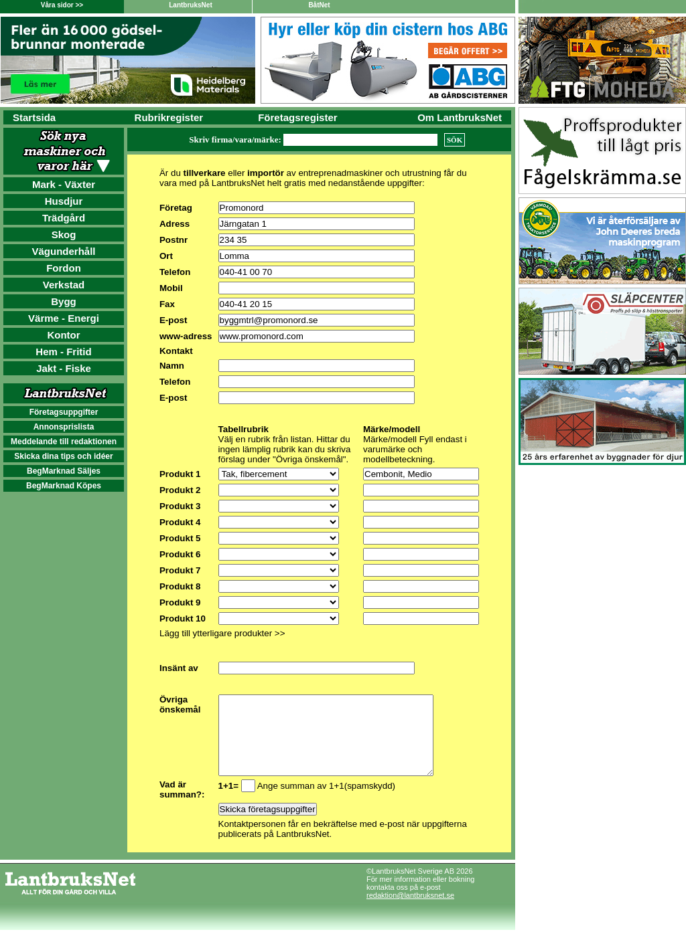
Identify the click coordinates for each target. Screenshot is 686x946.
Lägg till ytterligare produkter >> (222, 633)
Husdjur (64, 201)
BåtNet (319, 5)
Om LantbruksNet (459, 117)
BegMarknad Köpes (63, 485)
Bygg (63, 301)
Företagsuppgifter (63, 412)
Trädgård (63, 217)
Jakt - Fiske (63, 368)
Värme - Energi (63, 318)
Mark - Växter (63, 184)
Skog (64, 234)
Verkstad (64, 284)
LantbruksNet (190, 5)
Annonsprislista (63, 427)
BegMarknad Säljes (63, 471)
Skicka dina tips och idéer (63, 456)
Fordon (63, 268)
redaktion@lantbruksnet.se (410, 911)
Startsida (34, 117)
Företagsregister (297, 117)
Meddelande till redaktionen (64, 441)
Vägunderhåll (63, 251)
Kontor (63, 335)
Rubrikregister (169, 117)
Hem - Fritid (63, 351)
